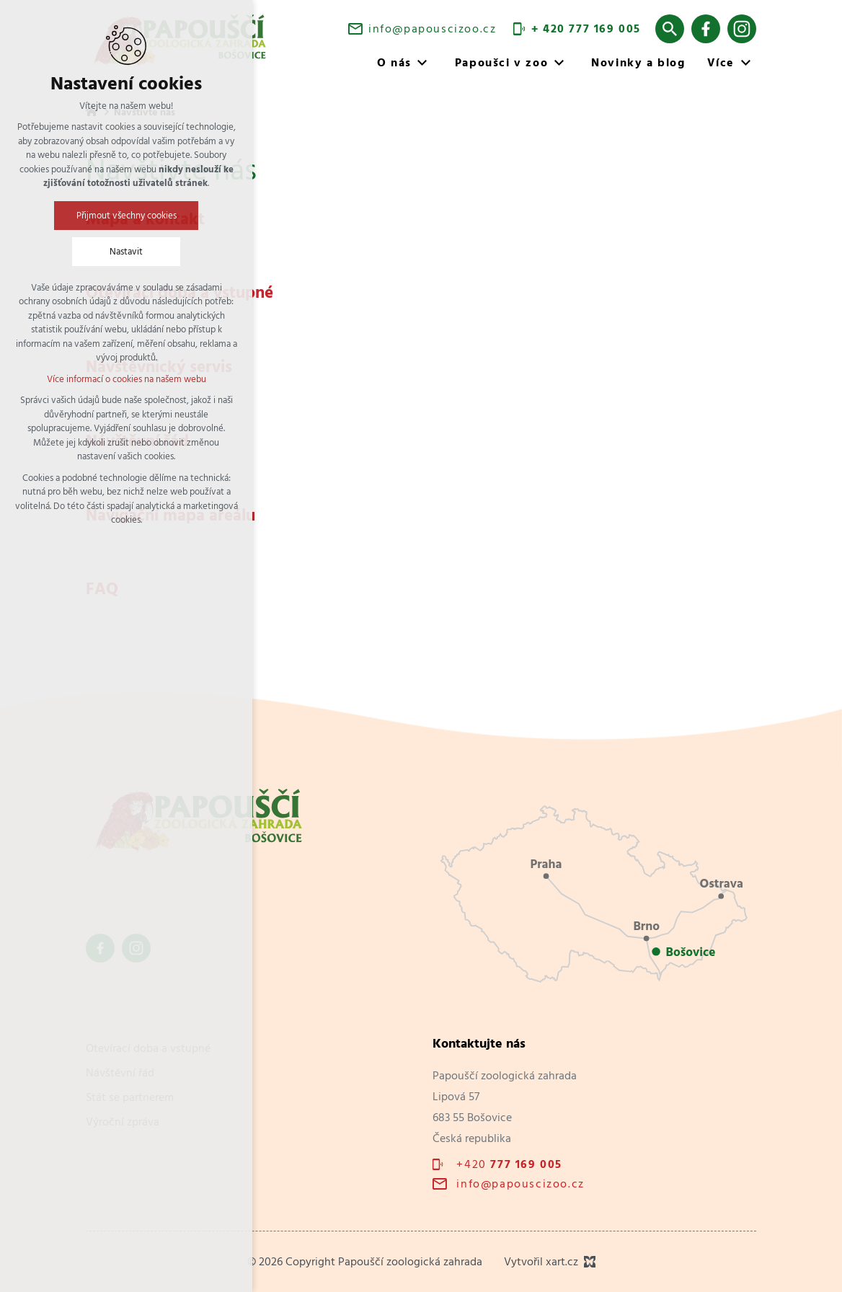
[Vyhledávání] (669, 28)
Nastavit (126, 251)
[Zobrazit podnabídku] (422, 62)
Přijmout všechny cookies (126, 215)
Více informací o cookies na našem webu (126, 378)
